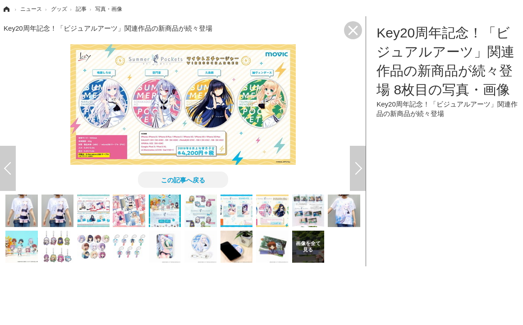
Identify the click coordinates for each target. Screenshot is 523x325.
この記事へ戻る (183, 179)
